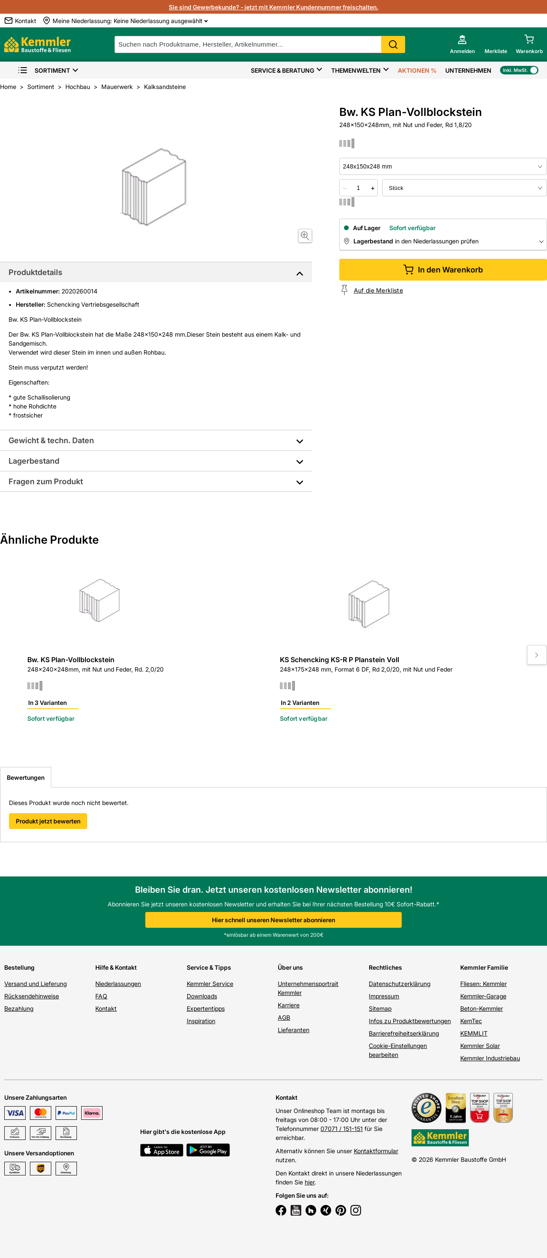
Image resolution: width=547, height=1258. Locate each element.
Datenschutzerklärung (399, 983)
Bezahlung (18, 1008)
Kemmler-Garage (483, 996)
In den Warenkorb (443, 269)
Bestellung (19, 967)
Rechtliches (385, 967)
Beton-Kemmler (481, 1008)
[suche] (260, 44)
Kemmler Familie (484, 967)
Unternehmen (468, 70)
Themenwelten (356, 70)
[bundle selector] (464, 187)
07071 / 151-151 (342, 1128)
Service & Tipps (209, 967)
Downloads (202, 996)
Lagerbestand (34, 460)
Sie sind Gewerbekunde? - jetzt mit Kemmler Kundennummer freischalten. (273, 7)
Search (393, 44)
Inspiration (201, 1020)
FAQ (101, 996)
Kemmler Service (210, 983)
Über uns (290, 967)
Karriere (289, 1005)
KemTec (471, 1020)
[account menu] (462, 44)
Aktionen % (417, 70)
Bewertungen (25, 777)
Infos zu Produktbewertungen (410, 1020)
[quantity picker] (358, 188)
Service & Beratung (282, 70)
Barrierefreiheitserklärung (404, 1033)
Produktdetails (35, 272)
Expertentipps (206, 1008)
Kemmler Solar (480, 1045)
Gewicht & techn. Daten (51, 440)
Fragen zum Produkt (46, 481)
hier (310, 1182)
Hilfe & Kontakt (116, 967)
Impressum (384, 996)
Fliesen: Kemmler (483, 983)
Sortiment (44, 70)
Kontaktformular (376, 1150)
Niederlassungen (118, 983)
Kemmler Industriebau (490, 1058)
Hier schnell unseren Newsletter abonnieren (273, 920)
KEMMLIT (474, 1033)
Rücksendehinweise (31, 996)
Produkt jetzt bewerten (48, 821)
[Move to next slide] (537, 655)
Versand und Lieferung (35, 983)
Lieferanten (293, 1029)
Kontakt (106, 1008)
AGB (284, 1017)
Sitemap (380, 1008)
